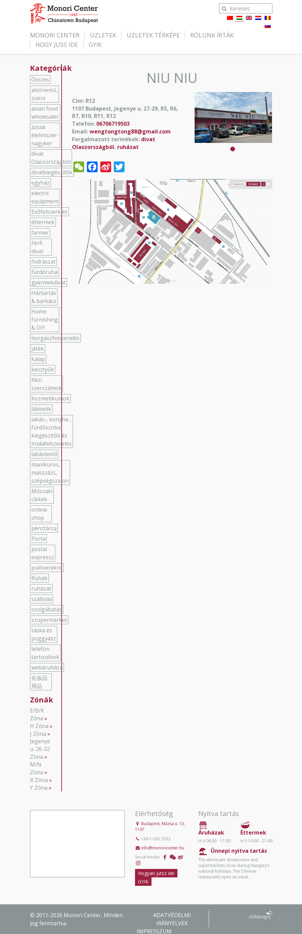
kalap (38, 359)
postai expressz (42, 553)
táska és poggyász (43, 634)
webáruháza (47, 667)
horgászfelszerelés (55, 338)
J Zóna (38, 733)
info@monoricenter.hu (162, 848)
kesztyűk (42, 369)
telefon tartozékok (45, 653)
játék (37, 348)
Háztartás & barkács (43, 297)
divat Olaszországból (113, 143)
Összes (40, 79)
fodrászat (43, 261)
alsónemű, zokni (44, 94)
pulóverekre (46, 567)
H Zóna (39, 726)
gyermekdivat (48, 282)
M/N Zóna (36, 768)
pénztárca (44, 528)
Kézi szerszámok (46, 384)
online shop (39, 513)
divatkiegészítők (51, 172)
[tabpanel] (233, 117)
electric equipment (45, 197)
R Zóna (39, 780)
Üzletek (103, 35)
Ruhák (39, 578)
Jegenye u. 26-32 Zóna (40, 748)
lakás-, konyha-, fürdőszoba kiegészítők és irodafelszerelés (51, 431)
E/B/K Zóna (37, 714)
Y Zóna (38, 787)
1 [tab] (232, 149)
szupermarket (49, 620)
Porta (38, 538)
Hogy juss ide (56, 44)
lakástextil (44, 454)
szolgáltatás (46, 609)
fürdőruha (44, 272)
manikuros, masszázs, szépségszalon (50, 472)
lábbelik (41, 409)
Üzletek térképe (153, 35)
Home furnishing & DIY (44, 319)
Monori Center (54, 35)
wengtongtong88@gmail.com (130, 131)
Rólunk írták (212, 35)
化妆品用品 (39, 682)
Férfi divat (37, 247)
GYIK (95, 44)
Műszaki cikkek (42, 495)
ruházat (128, 147)
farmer (40, 232)
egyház (40, 182)
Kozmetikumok (50, 398)
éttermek (43, 222)
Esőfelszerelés (49, 211)
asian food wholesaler (45, 112)
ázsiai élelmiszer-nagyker (45, 135)
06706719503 (113, 123)
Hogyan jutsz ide (156, 873)
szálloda (41, 599)
